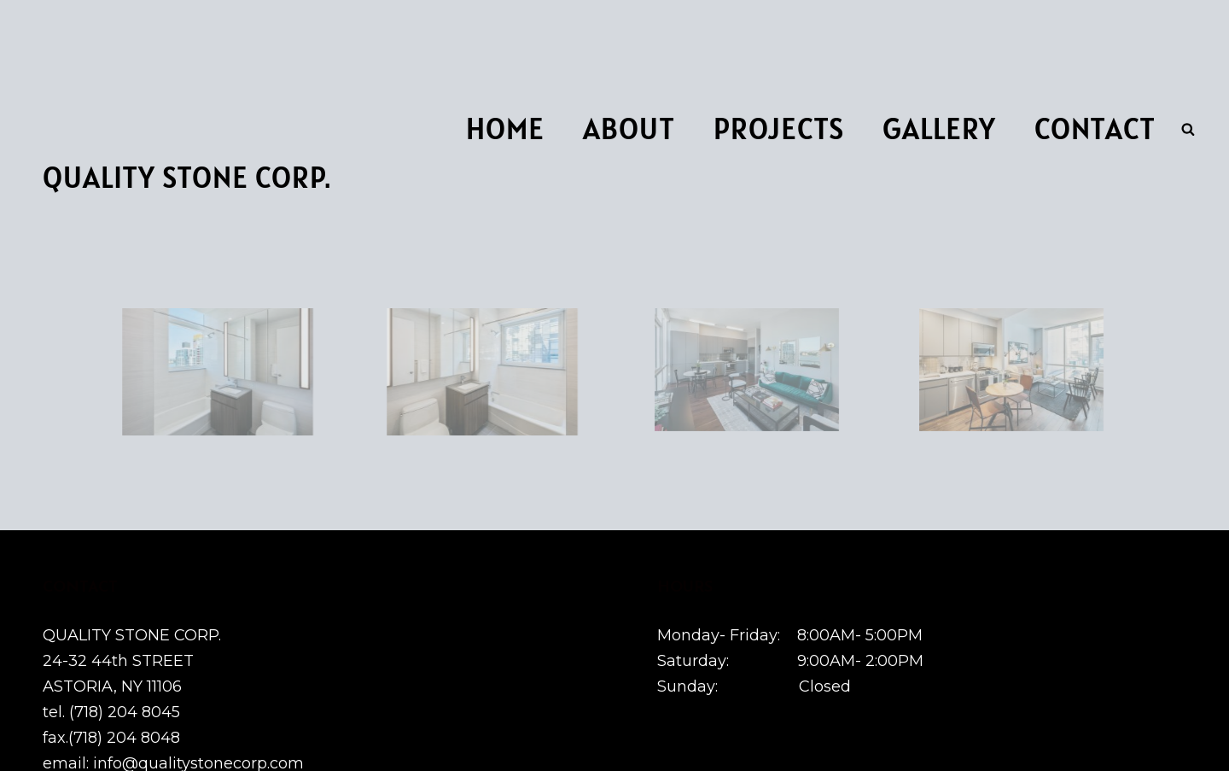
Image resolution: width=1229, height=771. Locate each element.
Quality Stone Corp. (187, 177)
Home (505, 128)
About (629, 128)
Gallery (939, 128)
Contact (1095, 128)
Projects (779, 128)
